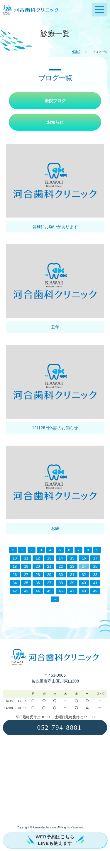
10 (15, 558)
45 (49, 591)
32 (84, 574)
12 (37, 558)
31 (72, 574)
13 (49, 558)
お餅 (55, 528)
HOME (76, 51)
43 (26, 591)
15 (72, 558)
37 (49, 583)
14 (61, 558)
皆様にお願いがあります (55, 226)
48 (84, 591)
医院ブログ (55, 100)
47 (72, 591)
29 (49, 574)
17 (95, 558)
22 (61, 566)
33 (95, 574)
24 (84, 566)
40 (84, 583)
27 (26, 574)
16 (84, 558)
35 (26, 583)
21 (49, 566)
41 (95, 583)
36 (37, 583)
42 (15, 591)
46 (61, 591)
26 (15, 574)
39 (72, 583)
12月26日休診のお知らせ (55, 427)
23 (72, 566)
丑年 (55, 327)
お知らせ (55, 122)
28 (37, 574)
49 (95, 591)
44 (37, 591)
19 (26, 566)
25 (95, 566)
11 (26, 558)
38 (61, 583)
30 (61, 574)
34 (15, 583)
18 (15, 566)
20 (37, 566)
